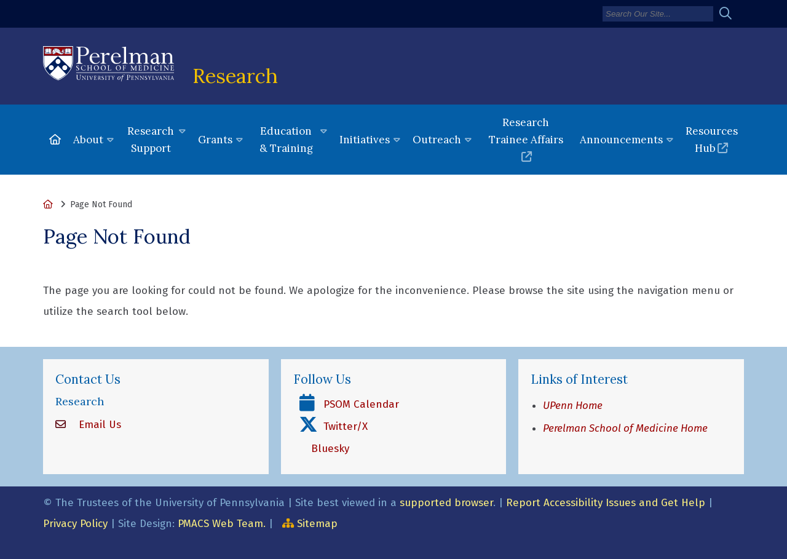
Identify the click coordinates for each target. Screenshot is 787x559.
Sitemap (317, 523)
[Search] (658, 14)
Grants (215, 139)
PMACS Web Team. (222, 523)
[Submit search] (730, 13)
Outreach (437, 139)
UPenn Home (573, 405)
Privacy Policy (75, 523)
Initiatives (364, 139)
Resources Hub (712, 139)
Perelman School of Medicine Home (625, 428)
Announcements (621, 139)
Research (235, 76)
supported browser (446, 502)
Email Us (98, 424)
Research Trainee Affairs (526, 131)
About (88, 139)
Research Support (150, 139)
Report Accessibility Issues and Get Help (605, 502)
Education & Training (286, 139)
